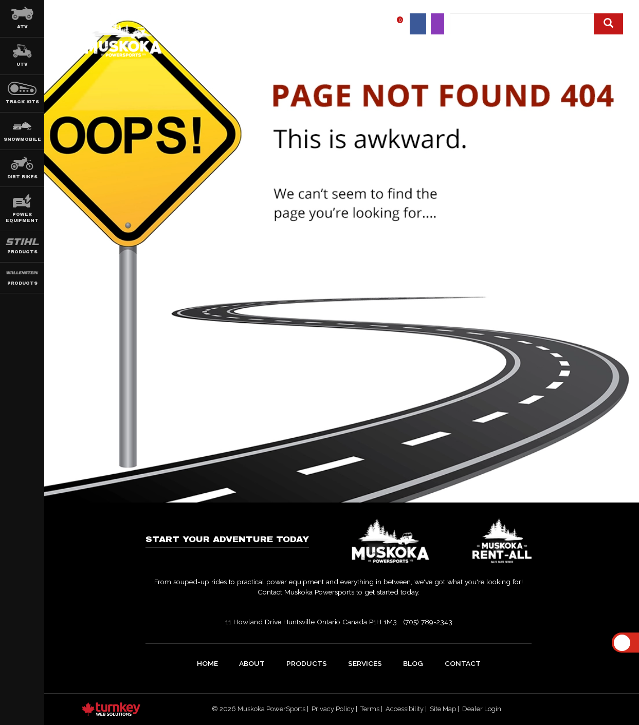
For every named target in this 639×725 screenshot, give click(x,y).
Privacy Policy (333, 709)
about (252, 663)
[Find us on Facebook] (418, 23)
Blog (561, 47)
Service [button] (515, 47)
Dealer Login (481, 709)
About (334, 47)
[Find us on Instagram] (437, 23)
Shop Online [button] (453, 47)
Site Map (443, 709)
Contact (605, 47)
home (207, 663)
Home (292, 47)
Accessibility (405, 709)
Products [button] (387, 47)
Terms (369, 709)
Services (365, 663)
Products (306, 663)
